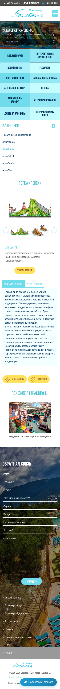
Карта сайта (15, 677)
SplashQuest (8, 142)
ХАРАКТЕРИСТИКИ (34, 284)
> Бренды (8, 629)
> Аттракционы (11, 621)
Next (53, 229)
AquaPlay (7, 170)
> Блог (6, 645)
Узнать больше (24, 270)
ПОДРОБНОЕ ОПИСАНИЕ (14, 284)
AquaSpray (49, 34)
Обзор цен (42, 379)
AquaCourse (8, 163)
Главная (7, 34)
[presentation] (27, 553)
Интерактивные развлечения (28, 34)
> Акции (7, 653)
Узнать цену (18, 379)
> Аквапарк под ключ (15, 605)
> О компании (11, 597)
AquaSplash (8, 156)
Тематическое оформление (16, 135)
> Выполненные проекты (17, 637)
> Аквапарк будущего (15, 613)
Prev (5, 229)
